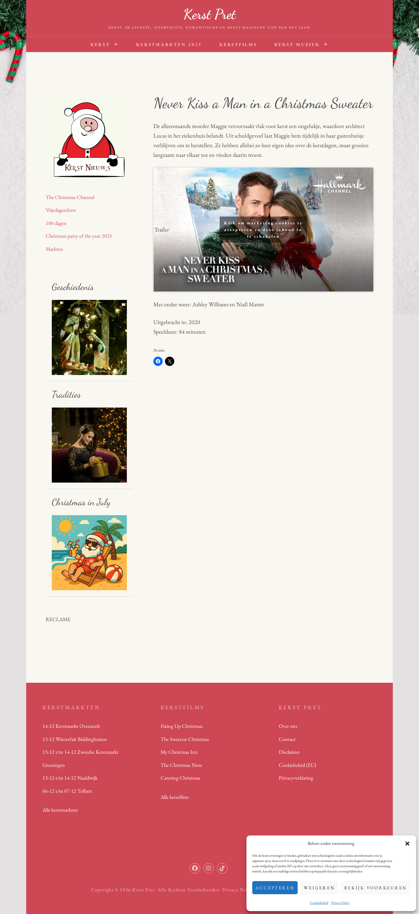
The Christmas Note (181, 765)
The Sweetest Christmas (185, 739)
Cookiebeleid (319, 902)
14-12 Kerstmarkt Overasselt (71, 726)
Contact (287, 739)
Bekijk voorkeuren (375, 887)
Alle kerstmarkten (60, 809)
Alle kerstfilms (175, 797)
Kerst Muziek (297, 44)
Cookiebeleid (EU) (297, 765)
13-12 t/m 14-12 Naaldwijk (69, 777)
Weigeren (319, 887)
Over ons (288, 726)
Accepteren (275, 887)
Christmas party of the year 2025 (79, 235)
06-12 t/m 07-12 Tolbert (67, 790)
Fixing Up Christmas (182, 726)
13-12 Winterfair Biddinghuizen (74, 739)
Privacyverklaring (296, 777)
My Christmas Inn (179, 751)
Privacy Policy (340, 902)
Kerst (100, 44)
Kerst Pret (209, 14)
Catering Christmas (180, 777)
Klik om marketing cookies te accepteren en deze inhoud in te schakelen (263, 229)
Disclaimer (289, 751)
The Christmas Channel (70, 197)
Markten (54, 249)
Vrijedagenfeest (61, 210)
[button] (407, 844)
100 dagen (56, 223)
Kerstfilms (238, 44)
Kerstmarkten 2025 (169, 44)
